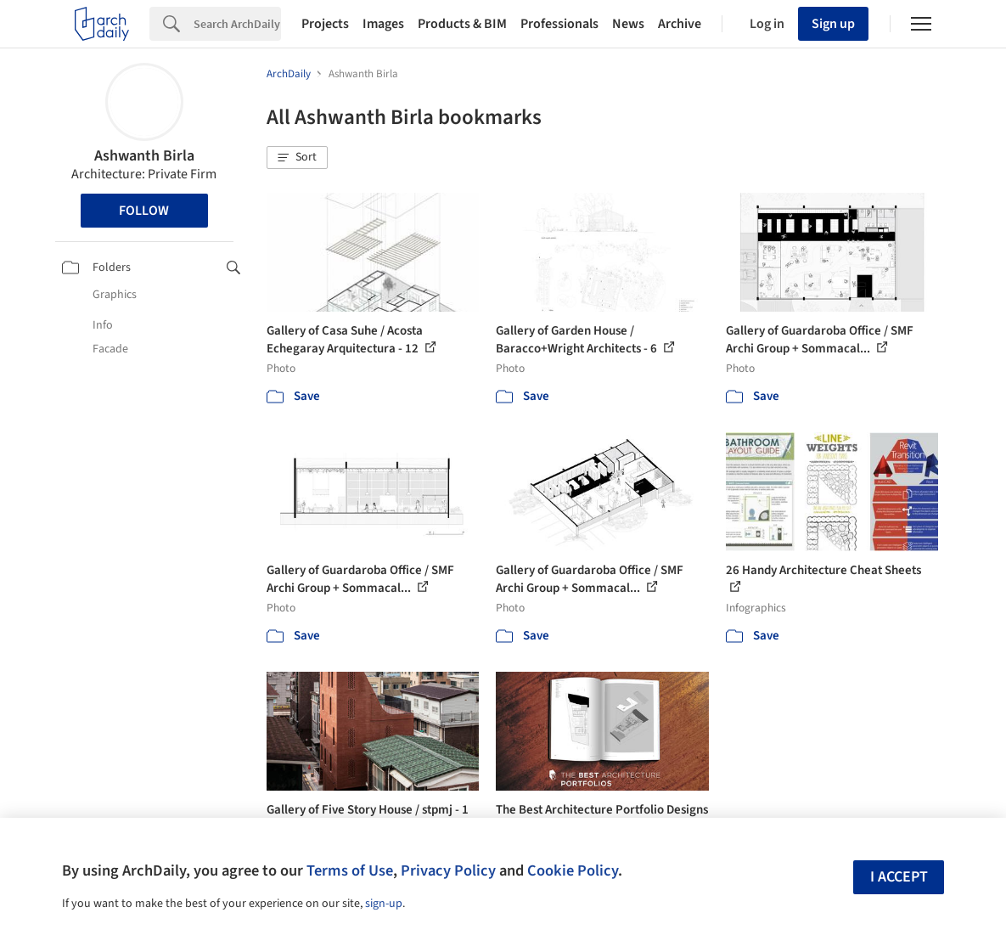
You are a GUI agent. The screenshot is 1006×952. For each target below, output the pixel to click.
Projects (325, 24)
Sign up (833, 23)
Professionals (559, 24)
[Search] (237, 24)
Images (383, 24)
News (628, 24)
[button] (297, 158)
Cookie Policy (572, 870)
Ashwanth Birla (144, 155)
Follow (144, 210)
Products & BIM (462, 24)
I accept (899, 876)
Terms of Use (349, 870)
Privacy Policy (448, 870)
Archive (679, 24)
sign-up (383, 903)
